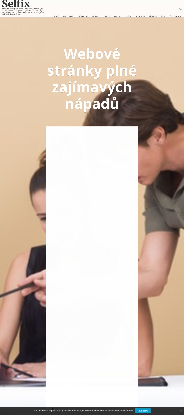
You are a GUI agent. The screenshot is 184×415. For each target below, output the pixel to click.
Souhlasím (143, 410)
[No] (181, 412)
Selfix (16, 4)
